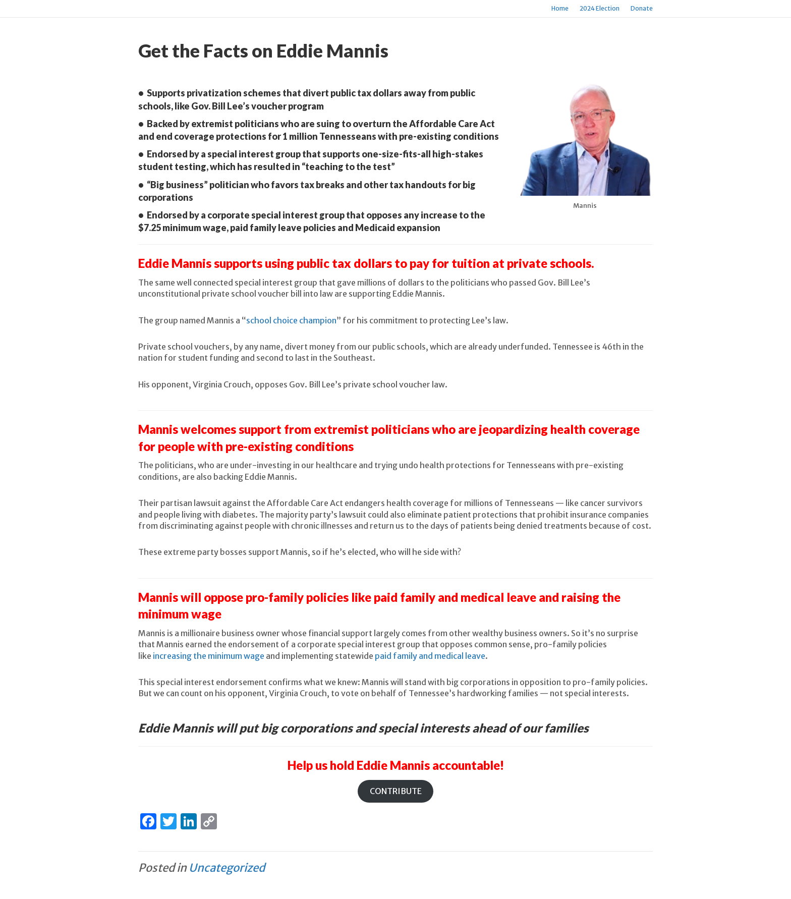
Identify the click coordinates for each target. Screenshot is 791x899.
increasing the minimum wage (208, 656)
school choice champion (291, 320)
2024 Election (599, 8)
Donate (642, 8)
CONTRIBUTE (396, 791)
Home (560, 8)
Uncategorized (227, 868)
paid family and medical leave (430, 656)
